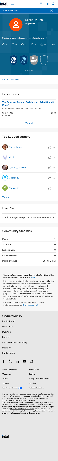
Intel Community (11, 79)
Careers (6, 336)
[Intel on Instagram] (31, 361)
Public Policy (8, 352)
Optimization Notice (32, 304)
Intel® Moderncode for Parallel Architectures (21, 108)
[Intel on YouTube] (24, 361)
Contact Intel (8, 321)
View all (29, 70)
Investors (6, 331)
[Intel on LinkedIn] (17, 361)
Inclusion (6, 347)
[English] (47, 4)
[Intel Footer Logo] (5, 436)
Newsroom (7, 326)
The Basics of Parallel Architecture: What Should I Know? (28, 103)
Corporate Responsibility (14, 342)
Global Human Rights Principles (22, 408)
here (33, 277)
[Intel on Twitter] (10, 361)
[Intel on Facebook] (3, 361)
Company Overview (12, 315)
